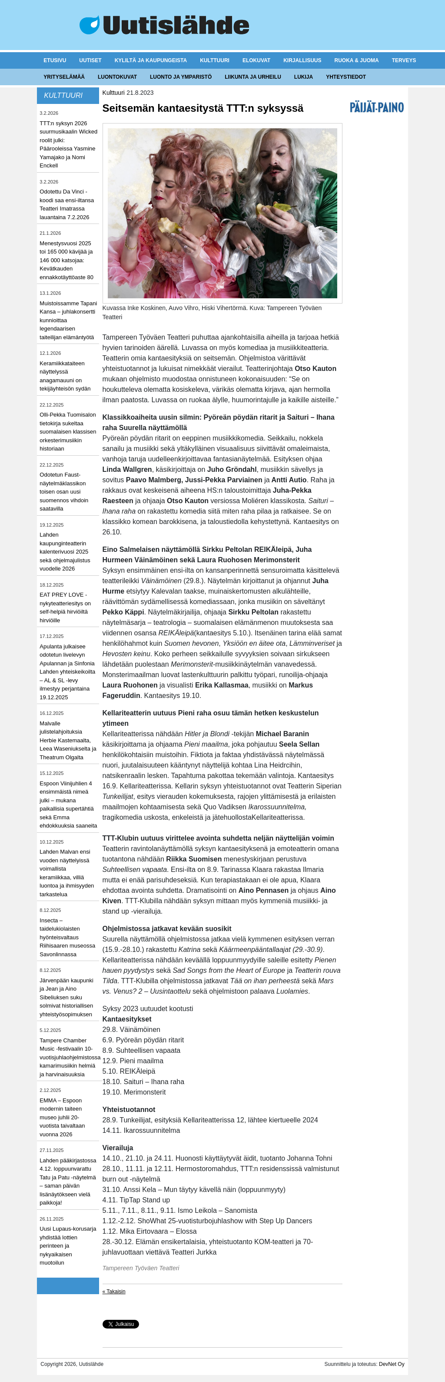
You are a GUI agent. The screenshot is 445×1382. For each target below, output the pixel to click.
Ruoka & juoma (356, 60)
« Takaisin (114, 1292)
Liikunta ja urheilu (253, 77)
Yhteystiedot (346, 77)
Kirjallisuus (302, 60)
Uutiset (90, 60)
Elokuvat (256, 60)
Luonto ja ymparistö (181, 77)
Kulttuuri (214, 60)
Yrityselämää (64, 77)
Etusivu (54, 60)
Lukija (303, 77)
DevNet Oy (392, 1364)
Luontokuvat (117, 77)
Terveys (404, 60)
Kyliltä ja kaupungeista (151, 60)
